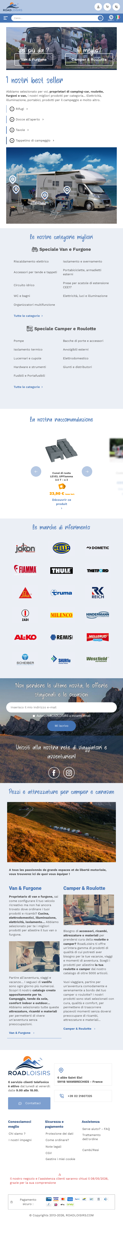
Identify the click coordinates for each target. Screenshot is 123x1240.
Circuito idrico (24, 285)
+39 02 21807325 (80, 1096)
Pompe (19, 341)
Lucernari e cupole (27, 358)
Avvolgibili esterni (75, 349)
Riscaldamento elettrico (31, 261)
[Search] (57, 18)
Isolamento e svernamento (82, 261)
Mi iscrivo (61, 726)
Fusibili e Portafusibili (29, 375)
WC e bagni (22, 296)
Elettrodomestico (75, 358)
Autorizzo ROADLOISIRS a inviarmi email (63, 716)
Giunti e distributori (77, 367)
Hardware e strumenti (30, 367)
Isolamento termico (28, 349)
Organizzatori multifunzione (34, 304)
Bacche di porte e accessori (83, 341)
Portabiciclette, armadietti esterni (82, 272)
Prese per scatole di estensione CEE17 (86, 285)
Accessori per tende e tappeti (35, 272)
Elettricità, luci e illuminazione (85, 296)
